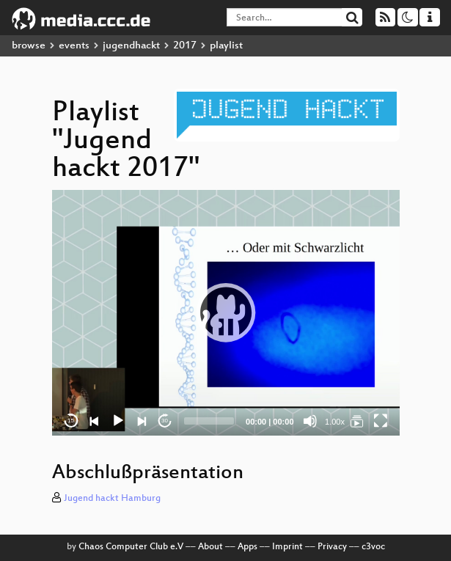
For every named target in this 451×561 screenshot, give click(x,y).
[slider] (209, 421)
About (210, 547)
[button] (226, 312)
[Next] (141, 421)
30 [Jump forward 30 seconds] (164, 420)
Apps (247, 547)
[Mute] (310, 421)
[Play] (118, 421)
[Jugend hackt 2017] (357, 421)
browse (28, 46)
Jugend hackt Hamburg (112, 499)
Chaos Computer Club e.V (130, 547)
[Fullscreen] (380, 421)
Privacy (332, 547)
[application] (226, 313)
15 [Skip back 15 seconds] (70, 420)
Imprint (287, 547)
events (74, 46)
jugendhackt (131, 46)
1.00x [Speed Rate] (335, 421)
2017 (185, 46)
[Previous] (94, 421)
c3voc (373, 547)
